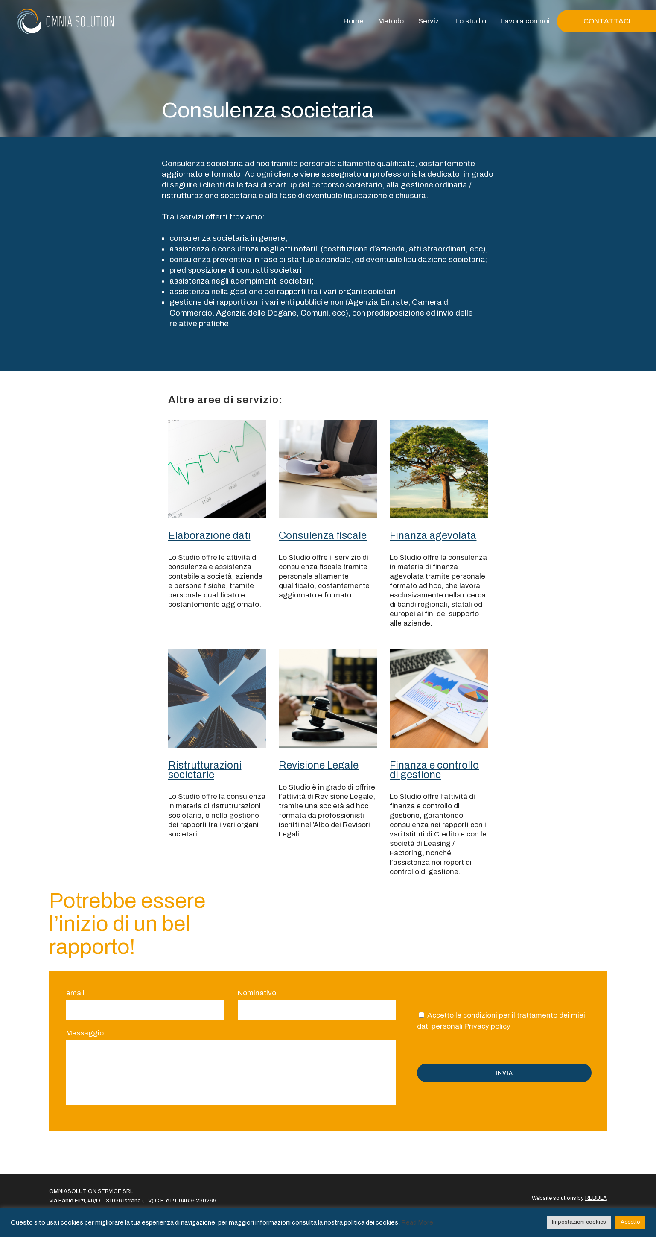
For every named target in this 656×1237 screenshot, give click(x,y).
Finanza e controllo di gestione (434, 769)
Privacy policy (487, 1026)
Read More (417, 1222)
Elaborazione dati (209, 535)
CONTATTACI (606, 21)
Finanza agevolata (433, 535)
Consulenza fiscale (323, 535)
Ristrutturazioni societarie (205, 769)
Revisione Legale (319, 765)
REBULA (596, 1198)
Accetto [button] (630, 1222)
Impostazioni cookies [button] (579, 1222)
